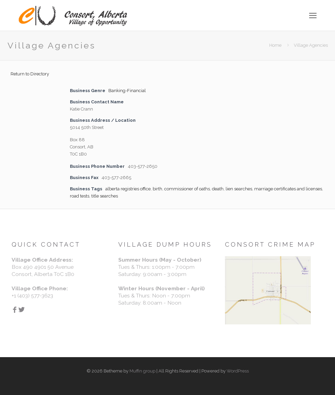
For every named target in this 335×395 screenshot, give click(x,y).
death (218, 188)
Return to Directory (30, 73)
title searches (104, 196)
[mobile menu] (313, 15)
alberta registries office (128, 188)
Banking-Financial (127, 90)
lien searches (239, 188)
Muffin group (142, 371)
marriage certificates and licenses (288, 188)
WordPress (238, 371)
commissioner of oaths (187, 188)
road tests (79, 196)
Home (275, 45)
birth (157, 188)
